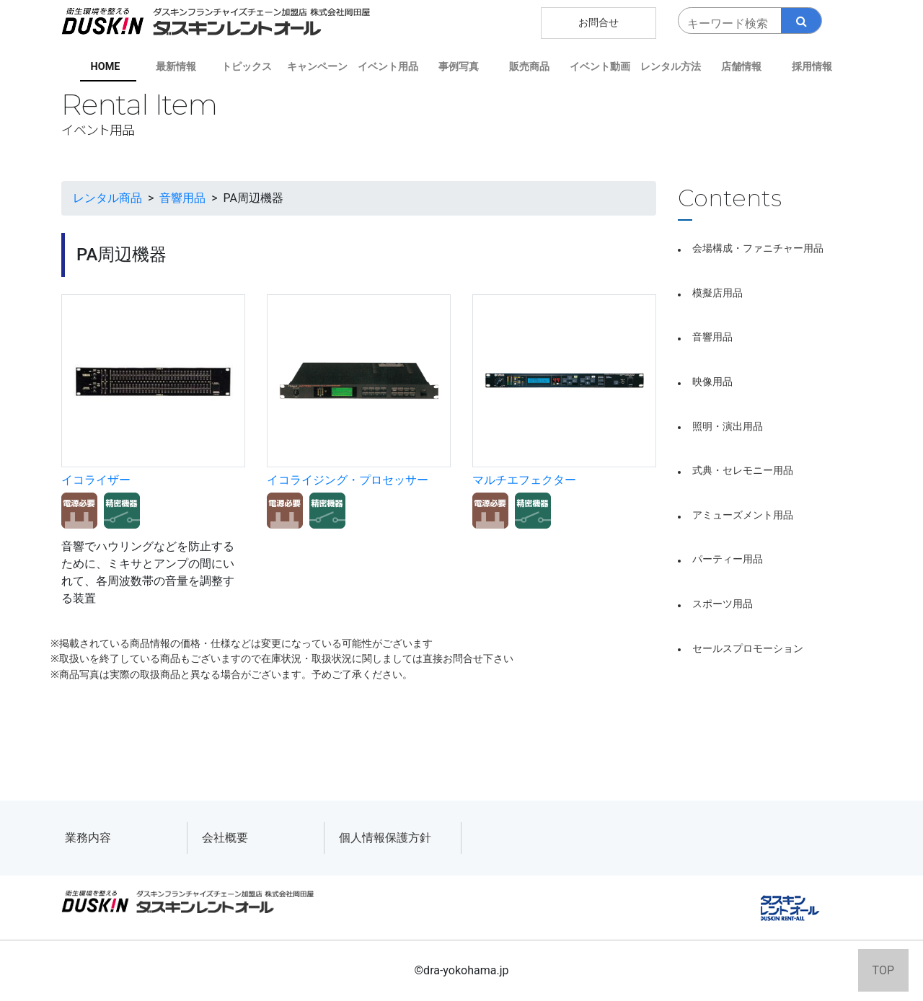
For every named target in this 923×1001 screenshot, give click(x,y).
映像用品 (712, 382)
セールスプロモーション (747, 649)
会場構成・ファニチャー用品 (757, 248)
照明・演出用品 (727, 426)
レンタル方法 (670, 67)
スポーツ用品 (722, 604)
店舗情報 (741, 67)
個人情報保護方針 (385, 838)
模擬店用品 (717, 293)
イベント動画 (600, 67)
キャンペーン (317, 67)
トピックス (246, 67)
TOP (883, 970)
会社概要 (225, 838)
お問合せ (598, 23)
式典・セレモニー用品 (742, 470)
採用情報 (812, 67)
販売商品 (529, 67)
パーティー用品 (727, 559)
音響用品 (712, 337)
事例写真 (458, 67)
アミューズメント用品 (742, 515)
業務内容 (88, 838)
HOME (105, 67)
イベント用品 (388, 67)
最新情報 (176, 67)
